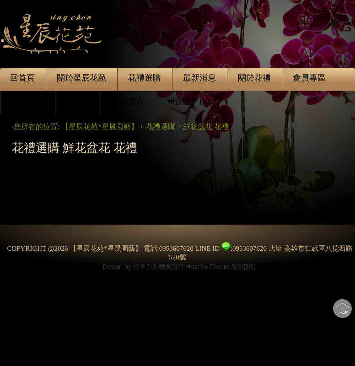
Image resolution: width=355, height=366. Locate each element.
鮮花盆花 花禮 (207, 126)
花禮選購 (160, 126)
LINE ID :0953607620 (231, 248)
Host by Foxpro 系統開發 (221, 266)
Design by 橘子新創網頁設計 (144, 266)
